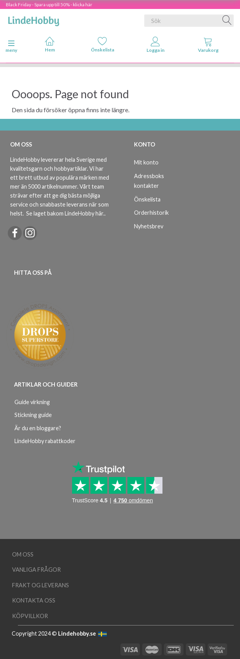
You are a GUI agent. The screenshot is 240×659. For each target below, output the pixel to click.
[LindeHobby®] (33, 19)
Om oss (23, 554)
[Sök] (227, 20)
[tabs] (208, 46)
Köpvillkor (30, 616)
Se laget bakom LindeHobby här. (65, 213)
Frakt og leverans (40, 585)
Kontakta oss (33, 600)
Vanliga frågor (36, 569)
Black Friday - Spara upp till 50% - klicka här (49, 4)
